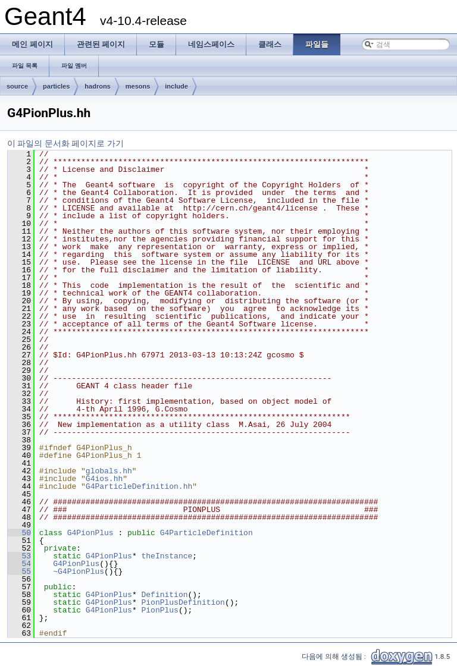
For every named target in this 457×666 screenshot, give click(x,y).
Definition (164, 594)
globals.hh (109, 471)
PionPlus (159, 610)
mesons (138, 86)
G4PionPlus (90, 532)
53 (19, 556)
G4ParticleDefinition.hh (139, 486)
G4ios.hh (104, 478)
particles (56, 86)
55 (19, 571)
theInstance (166, 556)
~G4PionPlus (78, 571)
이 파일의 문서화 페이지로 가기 (65, 143)
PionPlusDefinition (182, 602)
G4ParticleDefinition (206, 532)
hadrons (97, 86)
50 (19, 532)
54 (19, 563)
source (17, 86)
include (176, 86)
